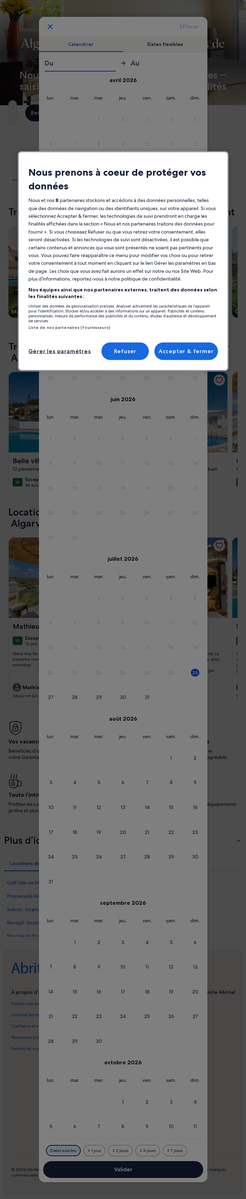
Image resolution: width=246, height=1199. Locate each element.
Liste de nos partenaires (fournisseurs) (69, 327)
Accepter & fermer (186, 351)
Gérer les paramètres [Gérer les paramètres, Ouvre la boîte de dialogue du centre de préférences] (59, 351)
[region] (123, 261)
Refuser (125, 351)
